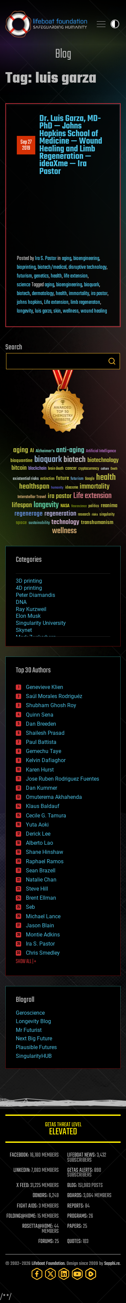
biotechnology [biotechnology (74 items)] (103, 460)
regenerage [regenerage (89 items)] (28, 514)
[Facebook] (37, 1274)
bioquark (91, 285)
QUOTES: (74, 1241)
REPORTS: (75, 1206)
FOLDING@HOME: (21, 1216)
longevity (25, 311)
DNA (21, 602)
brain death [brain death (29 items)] (56, 469)
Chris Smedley (43, 953)
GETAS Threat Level (63, 1130)
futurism (24, 276)
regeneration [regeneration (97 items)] (60, 514)
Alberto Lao (39, 843)
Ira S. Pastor (45, 258)
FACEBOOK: (19, 1155)
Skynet (24, 630)
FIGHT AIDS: (27, 1206)
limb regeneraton (85, 302)
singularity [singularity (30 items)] (107, 515)
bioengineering (86, 258)
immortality (79, 293)
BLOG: (72, 1185)
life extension (76, 276)
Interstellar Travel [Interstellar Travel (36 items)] (31, 497)
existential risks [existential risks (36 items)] (26, 479)
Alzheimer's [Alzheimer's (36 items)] (45, 451)
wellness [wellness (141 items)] (64, 531)
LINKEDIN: (21, 1170)
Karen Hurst (40, 769)
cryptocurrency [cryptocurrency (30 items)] (88, 469)
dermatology (43, 293)
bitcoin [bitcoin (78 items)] (19, 468)
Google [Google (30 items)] (89, 479)
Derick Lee (38, 834)
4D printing (29, 588)
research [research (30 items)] (84, 515)
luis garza (43, 311)
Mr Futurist (29, 1030)
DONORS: (40, 1195)
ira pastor (99, 293)
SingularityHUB (34, 1056)
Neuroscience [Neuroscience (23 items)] (79, 507)
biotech (23, 293)
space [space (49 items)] (21, 522)
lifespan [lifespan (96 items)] (22, 505)
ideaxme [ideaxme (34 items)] (71, 488)
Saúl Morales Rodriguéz (54, 696)
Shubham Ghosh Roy (51, 705)
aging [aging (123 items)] (20, 450)
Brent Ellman (41, 898)
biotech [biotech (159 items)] (75, 459)
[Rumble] (90, 1274)
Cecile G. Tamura (46, 815)
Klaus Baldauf (42, 806)
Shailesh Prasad (45, 733)
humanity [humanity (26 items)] (57, 488)
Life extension (56, 302)
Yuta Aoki (37, 824)
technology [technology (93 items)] (65, 522)
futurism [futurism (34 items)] (77, 479)
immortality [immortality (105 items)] (95, 487)
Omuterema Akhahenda (54, 797)
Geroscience (30, 1013)
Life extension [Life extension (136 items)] (92, 496)
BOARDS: (74, 1195)
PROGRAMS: (77, 1216)
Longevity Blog (33, 1021)
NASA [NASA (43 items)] (65, 506)
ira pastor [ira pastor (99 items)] (60, 496)
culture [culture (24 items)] (105, 469)
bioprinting (26, 267)
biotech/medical (52, 267)
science (23, 285)
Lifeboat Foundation (48, 1264)
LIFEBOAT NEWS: (81, 1155)
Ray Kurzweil (31, 609)
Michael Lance (43, 916)
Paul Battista (41, 742)
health (56, 276)
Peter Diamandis (35, 595)
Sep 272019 (26, 145)
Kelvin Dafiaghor (46, 760)
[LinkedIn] (63, 1274)
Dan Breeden (41, 724)
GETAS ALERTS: (80, 1170)
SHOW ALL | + (26, 961)
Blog (63, 54)
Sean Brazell (40, 870)
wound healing (94, 311)
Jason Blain (40, 925)
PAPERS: (74, 1226)
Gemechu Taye (43, 751)
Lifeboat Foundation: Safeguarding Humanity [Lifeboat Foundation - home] (46, 23)
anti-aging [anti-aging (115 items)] (70, 450)
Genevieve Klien (44, 687)
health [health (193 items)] (106, 478)
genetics (41, 276)
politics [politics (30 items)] (93, 506)
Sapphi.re (112, 1264)
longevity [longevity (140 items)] (46, 505)
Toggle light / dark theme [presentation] (115, 24)
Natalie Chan (41, 879)
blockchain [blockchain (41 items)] (37, 468)
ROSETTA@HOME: (37, 1226)
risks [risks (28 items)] (95, 515)
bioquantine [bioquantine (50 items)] (21, 460)
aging (66, 258)
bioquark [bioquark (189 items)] (48, 460)
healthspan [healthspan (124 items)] (34, 487)
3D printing (29, 581)
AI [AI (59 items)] (32, 451)
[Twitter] (50, 1274)
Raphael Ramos (45, 861)
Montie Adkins (43, 934)
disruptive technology (88, 267)
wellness (71, 311)
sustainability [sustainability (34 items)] (39, 523)
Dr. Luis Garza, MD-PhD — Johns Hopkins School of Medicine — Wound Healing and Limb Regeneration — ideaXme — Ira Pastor (70, 145)
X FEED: (22, 1185)
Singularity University (41, 623)
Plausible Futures (36, 1047)
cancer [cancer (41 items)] (71, 468)
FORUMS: (46, 1241)
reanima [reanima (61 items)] (109, 505)
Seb (30, 907)
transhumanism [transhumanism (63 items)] (97, 522)
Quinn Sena (39, 715)
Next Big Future (34, 1038)
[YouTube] (77, 1274)
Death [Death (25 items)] (114, 469)
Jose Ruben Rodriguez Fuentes (62, 779)
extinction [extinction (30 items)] (47, 479)
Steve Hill (37, 889)
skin (57, 311)
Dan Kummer (41, 788)
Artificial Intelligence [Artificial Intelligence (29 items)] (101, 451)
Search (112, 361)
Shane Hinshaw (44, 852)
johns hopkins (29, 302)
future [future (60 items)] (62, 478)
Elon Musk (28, 616)
